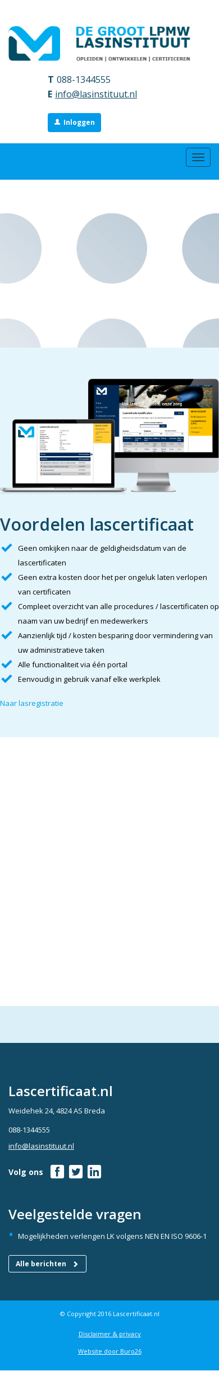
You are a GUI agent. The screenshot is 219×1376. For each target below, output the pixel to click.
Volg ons (25, 1172)
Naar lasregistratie (31, 703)
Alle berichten (47, 1264)
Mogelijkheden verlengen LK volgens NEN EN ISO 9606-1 (112, 1236)
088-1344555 (84, 79)
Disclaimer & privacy (110, 1334)
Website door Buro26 (110, 1351)
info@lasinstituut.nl (96, 94)
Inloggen (79, 122)
